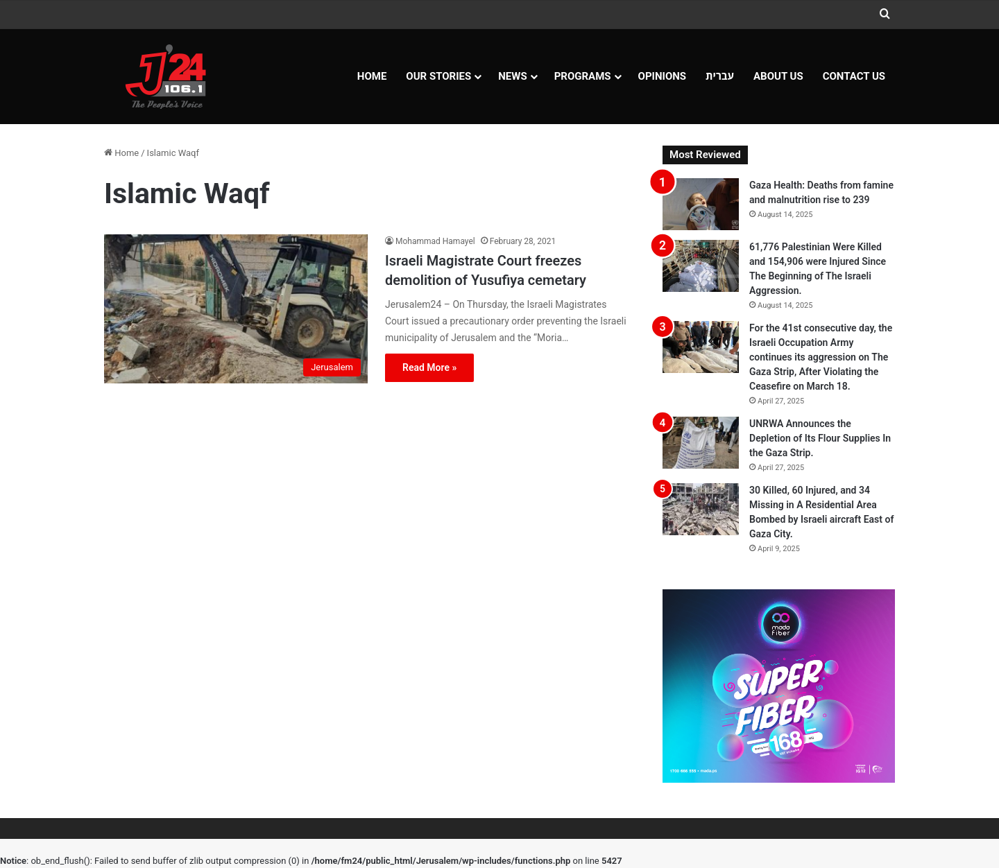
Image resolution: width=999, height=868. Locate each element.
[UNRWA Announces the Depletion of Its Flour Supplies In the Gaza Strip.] (701, 443)
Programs (582, 76)
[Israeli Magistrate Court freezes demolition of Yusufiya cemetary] (236, 308)
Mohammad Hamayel (435, 241)
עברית (720, 76)
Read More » (429, 367)
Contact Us (854, 76)
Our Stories (438, 76)
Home (372, 76)
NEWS (512, 76)
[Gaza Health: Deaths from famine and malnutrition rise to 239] (701, 204)
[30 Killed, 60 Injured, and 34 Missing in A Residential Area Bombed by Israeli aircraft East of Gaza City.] (701, 509)
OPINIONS (662, 76)
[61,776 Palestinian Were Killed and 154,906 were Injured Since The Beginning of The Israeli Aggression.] (701, 266)
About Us (778, 76)
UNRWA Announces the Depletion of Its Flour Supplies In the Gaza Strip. (820, 438)
